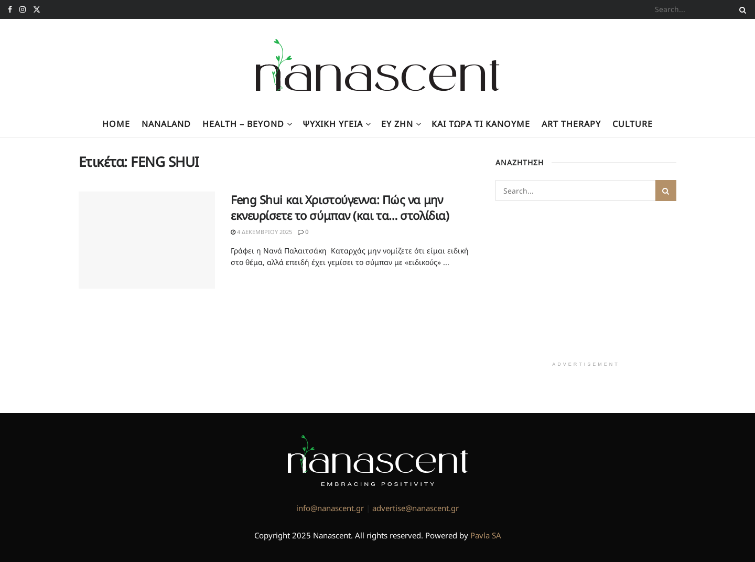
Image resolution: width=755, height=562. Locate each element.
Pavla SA (485, 535)
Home (116, 124)
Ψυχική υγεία (333, 124)
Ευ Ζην (397, 124)
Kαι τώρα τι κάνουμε (481, 124)
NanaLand (166, 124)
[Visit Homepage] (378, 65)
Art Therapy (571, 124)
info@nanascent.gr (330, 508)
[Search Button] (741, 9)
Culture (632, 124)
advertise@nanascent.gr (415, 508)
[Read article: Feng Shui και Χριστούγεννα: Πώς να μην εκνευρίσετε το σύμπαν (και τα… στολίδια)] (147, 240)
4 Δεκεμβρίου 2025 (261, 232)
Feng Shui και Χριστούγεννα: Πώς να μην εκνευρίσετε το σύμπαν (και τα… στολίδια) (340, 208)
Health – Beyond (243, 124)
